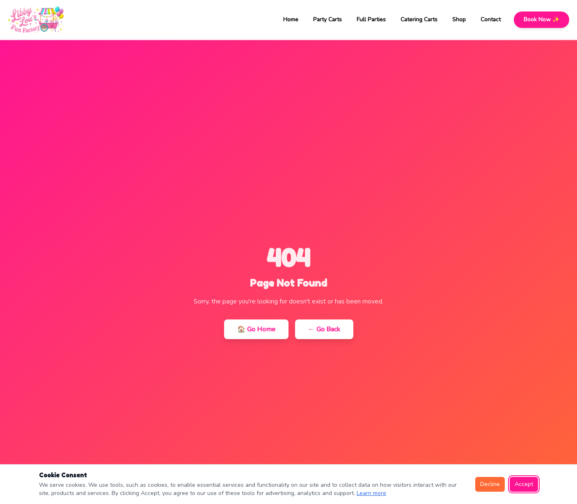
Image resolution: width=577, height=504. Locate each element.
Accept (524, 484)
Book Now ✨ (541, 19)
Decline (490, 484)
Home (290, 19)
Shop (459, 19)
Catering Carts (419, 19)
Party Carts (327, 19)
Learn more (371, 493)
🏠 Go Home (256, 329)
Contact (491, 19)
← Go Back (324, 329)
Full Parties (371, 19)
